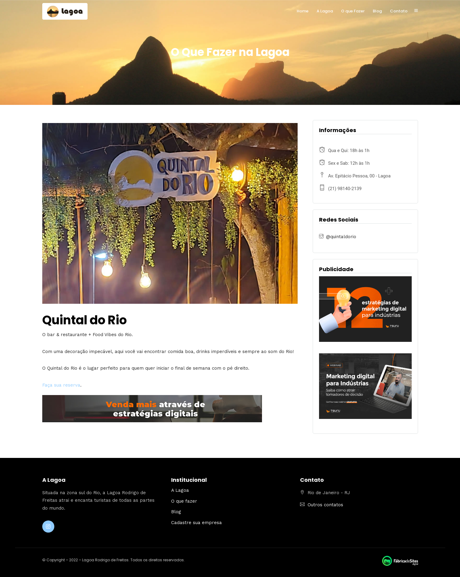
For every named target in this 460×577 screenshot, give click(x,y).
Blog (377, 11)
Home (302, 11)
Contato (398, 11)
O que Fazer (353, 11)
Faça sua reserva (61, 385)
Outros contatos (325, 504)
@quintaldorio (341, 236)
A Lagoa (325, 11)
